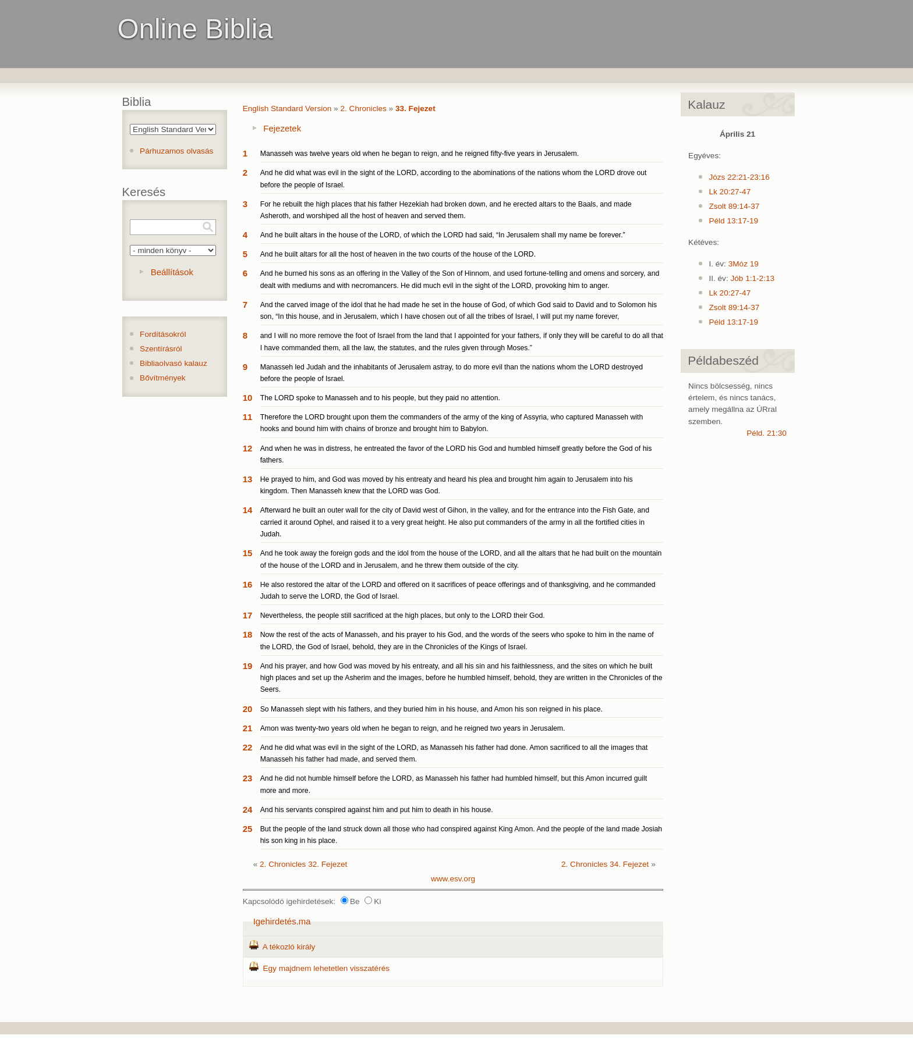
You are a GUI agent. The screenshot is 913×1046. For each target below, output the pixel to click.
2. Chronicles (363, 108)
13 (248, 479)
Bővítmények (163, 377)
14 (248, 510)
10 (248, 398)
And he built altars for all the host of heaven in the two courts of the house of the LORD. (398, 254)
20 (248, 709)
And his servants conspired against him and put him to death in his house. (376, 810)
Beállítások (172, 272)
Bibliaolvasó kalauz (173, 363)
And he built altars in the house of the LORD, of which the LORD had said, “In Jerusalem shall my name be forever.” (442, 235)
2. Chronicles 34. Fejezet (605, 864)
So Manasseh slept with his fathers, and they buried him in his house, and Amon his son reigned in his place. (431, 709)
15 (248, 553)
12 (248, 448)
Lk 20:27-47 (730, 191)
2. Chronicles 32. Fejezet (303, 864)
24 (248, 809)
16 (248, 584)
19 (248, 666)
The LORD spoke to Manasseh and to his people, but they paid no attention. (380, 398)
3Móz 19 (743, 263)
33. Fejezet (415, 108)
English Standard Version (287, 108)
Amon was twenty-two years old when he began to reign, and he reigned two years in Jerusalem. (412, 728)
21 (248, 728)
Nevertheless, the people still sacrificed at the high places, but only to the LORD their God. (402, 615)
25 (248, 829)
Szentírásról (161, 348)
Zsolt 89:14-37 (734, 206)
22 (248, 747)
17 (248, 615)
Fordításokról (163, 334)
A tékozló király (289, 946)
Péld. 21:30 (766, 433)
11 (248, 417)
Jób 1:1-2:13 (752, 278)
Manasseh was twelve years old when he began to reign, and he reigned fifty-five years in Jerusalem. (419, 154)
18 (248, 634)
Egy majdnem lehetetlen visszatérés (326, 968)
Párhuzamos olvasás (176, 151)
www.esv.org (453, 878)
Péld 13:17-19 (733, 220)
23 (248, 778)
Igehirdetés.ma (282, 921)
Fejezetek (282, 128)
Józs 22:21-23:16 (739, 177)
